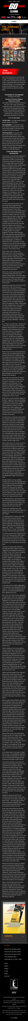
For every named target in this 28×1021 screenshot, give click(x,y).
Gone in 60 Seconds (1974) (12, 954)
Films (6, 963)
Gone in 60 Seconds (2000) (12, 949)
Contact (7, 976)
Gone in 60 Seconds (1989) (12, 952)
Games (6, 968)
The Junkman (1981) (10, 957)
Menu (14, 21)
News (6, 973)
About (6, 966)
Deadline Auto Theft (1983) (13, 959)
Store (6, 971)
